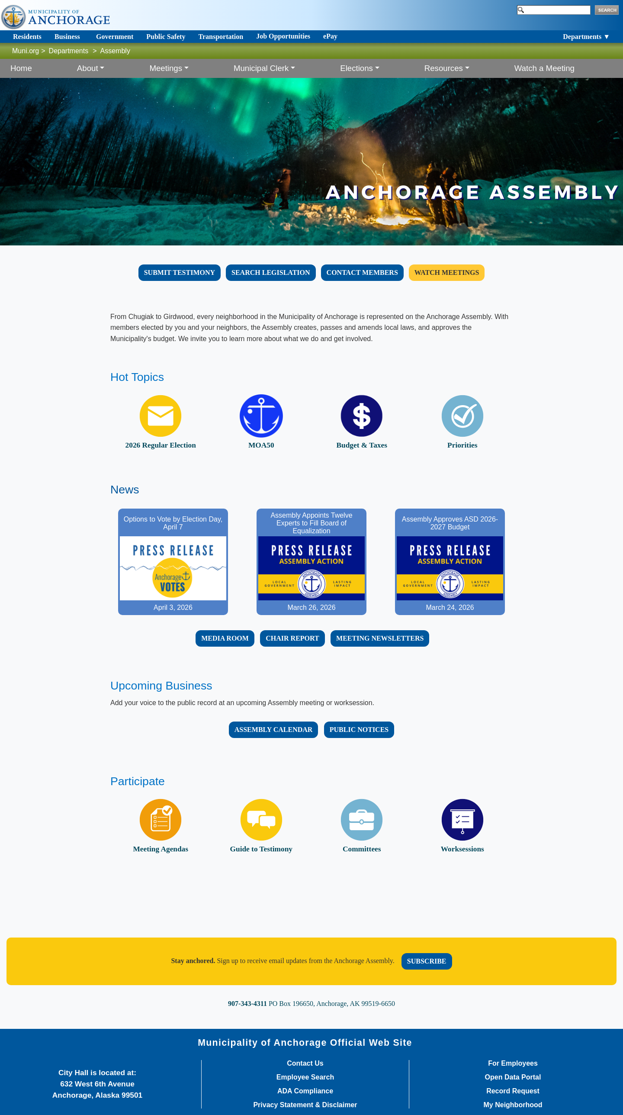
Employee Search (305, 1077)
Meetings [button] (165, 68)
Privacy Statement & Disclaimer (305, 1105)
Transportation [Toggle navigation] (220, 36)
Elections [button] (356, 68)
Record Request (513, 1091)
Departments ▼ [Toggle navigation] (586, 36)
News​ (124, 489)
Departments (69, 51)
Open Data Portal (513, 1077)
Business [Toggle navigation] (67, 36)
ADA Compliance (305, 1091)
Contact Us (305, 1063)
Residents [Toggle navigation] (27, 36)
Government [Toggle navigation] (114, 36)
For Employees (513, 1063)
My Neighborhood (513, 1105)
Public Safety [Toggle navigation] (165, 36)
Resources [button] (443, 68)
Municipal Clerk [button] (261, 68)
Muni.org (25, 51)
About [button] (87, 68)
